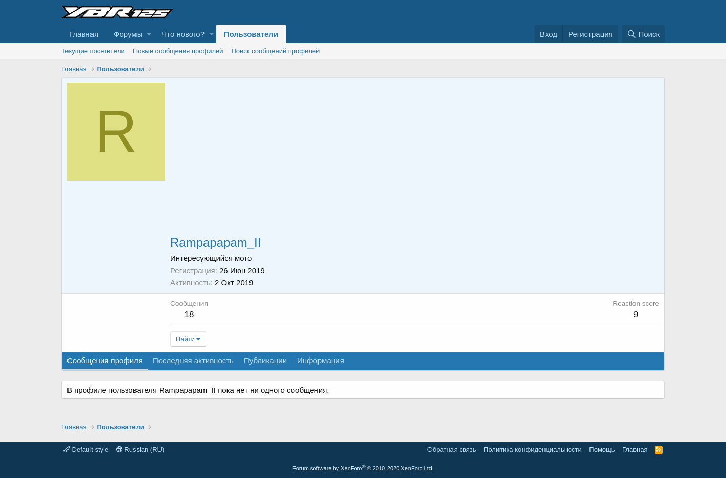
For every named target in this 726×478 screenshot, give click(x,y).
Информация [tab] (320, 360)
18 (189, 314)
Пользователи (251, 34)
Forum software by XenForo (363, 468)
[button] (149, 34)
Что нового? (183, 34)
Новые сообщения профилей (178, 51)
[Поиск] (643, 34)
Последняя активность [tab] (193, 360)
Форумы (128, 34)
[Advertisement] (414, 159)
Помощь (602, 449)
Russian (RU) (140, 449)
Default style (85, 449)
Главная (83, 34)
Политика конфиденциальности (533, 449)
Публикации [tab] (265, 360)
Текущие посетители (93, 51)
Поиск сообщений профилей (275, 51)
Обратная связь (452, 449)
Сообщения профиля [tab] (105, 360)
